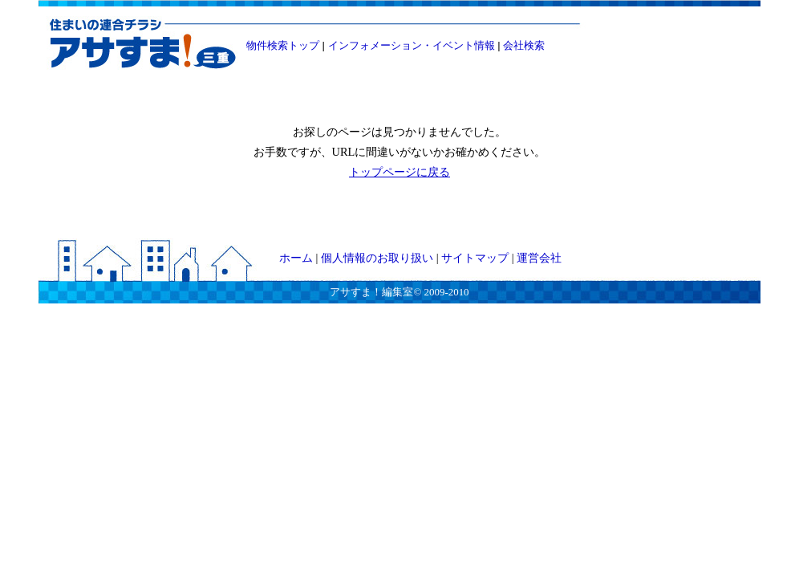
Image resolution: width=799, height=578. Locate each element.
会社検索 (524, 45)
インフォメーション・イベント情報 (411, 45)
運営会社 (539, 257)
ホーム (296, 257)
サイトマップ (475, 257)
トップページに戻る (399, 171)
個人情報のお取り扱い (377, 257)
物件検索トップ (282, 45)
